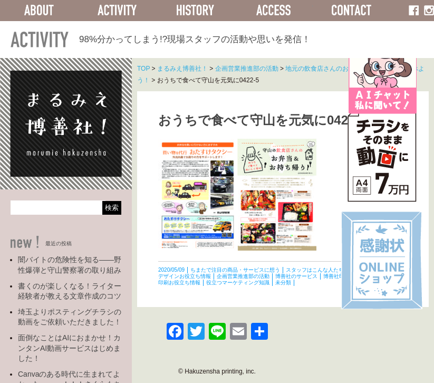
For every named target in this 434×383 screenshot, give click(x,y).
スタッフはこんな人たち (315, 270)
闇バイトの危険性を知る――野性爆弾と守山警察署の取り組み (69, 264)
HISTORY (195, 10)
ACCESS (273, 10)
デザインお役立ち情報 (184, 276)
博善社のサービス (296, 276)
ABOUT (39, 10)
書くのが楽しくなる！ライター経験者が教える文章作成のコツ (69, 291)
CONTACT (352, 10)
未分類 (283, 282)
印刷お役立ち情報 (179, 282)
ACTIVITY (117, 10)
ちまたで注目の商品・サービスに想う (235, 270)
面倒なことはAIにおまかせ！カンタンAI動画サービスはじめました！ (69, 347)
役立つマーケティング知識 (237, 282)
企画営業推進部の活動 (243, 276)
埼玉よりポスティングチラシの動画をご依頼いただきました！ (69, 317)
